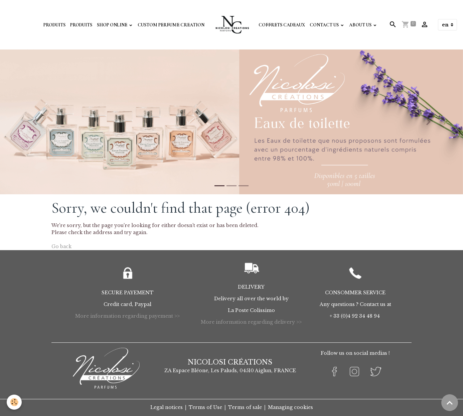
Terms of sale (245, 407)
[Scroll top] (449, 402)
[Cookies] (14, 402)
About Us (360, 25)
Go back (61, 246)
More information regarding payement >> (127, 316)
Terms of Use (205, 407)
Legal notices (166, 407)
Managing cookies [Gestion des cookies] (290, 407)
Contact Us (325, 25)
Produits (54, 25)
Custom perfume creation (171, 25)
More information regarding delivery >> (251, 322)
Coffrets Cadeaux (282, 25)
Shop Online (112, 25)
